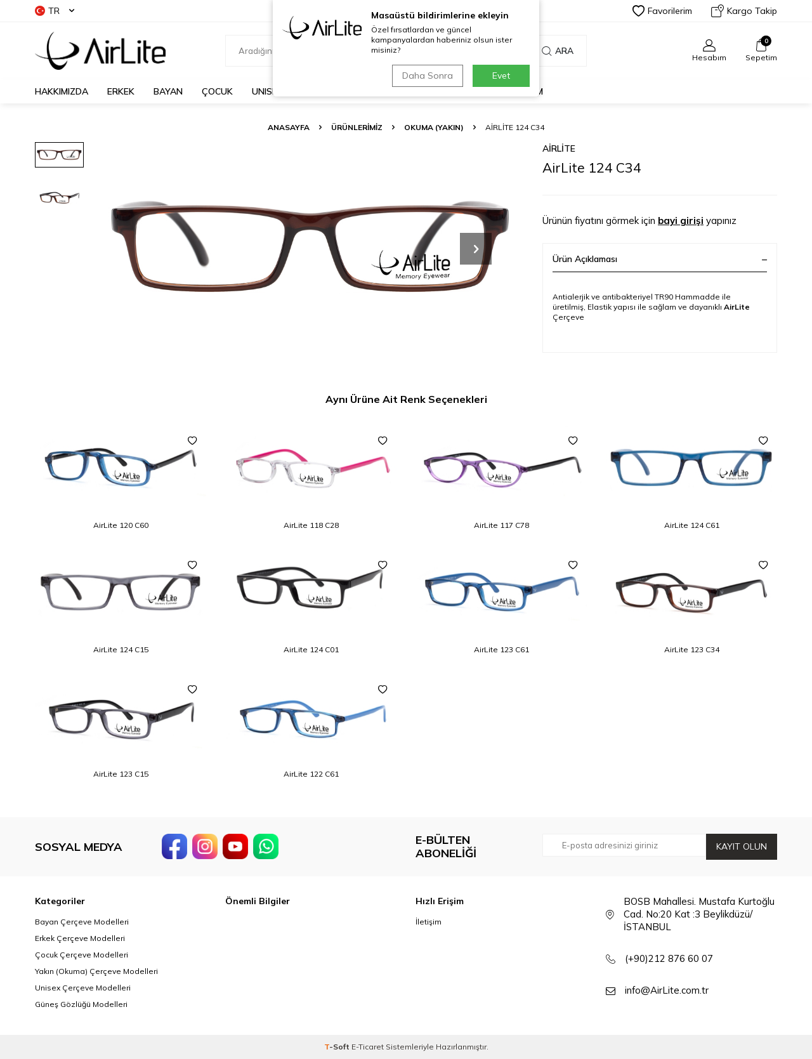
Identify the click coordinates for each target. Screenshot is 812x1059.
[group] (310, 248)
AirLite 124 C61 (691, 525)
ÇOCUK (217, 91)
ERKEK (120, 91)
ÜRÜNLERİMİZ (357, 127)
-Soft (337, 1046)
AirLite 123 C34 (691, 649)
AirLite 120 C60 (120, 525)
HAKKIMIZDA (61, 91)
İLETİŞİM (525, 91)
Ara (557, 50)
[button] (476, 249)
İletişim (429, 921)
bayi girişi (681, 220)
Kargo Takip (744, 10)
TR (54, 10)
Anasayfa (289, 127)
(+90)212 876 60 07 (669, 958)
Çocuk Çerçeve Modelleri (81, 954)
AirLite (558, 148)
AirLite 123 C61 (501, 649)
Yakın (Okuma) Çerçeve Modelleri (96, 971)
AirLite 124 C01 (311, 649)
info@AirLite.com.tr (667, 990)
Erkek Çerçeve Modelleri (80, 938)
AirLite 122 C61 (311, 774)
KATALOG (467, 91)
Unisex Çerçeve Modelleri (83, 987)
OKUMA (318, 91)
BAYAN (168, 91)
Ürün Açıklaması (660, 259)
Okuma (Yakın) (434, 127)
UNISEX (267, 91)
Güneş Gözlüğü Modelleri (81, 1004)
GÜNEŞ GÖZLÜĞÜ (390, 91)
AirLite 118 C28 (311, 525)
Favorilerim (662, 10)
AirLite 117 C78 (501, 525)
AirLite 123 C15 (120, 774)
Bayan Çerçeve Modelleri (82, 921)
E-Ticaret (367, 1046)
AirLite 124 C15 (120, 649)
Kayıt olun (741, 846)
